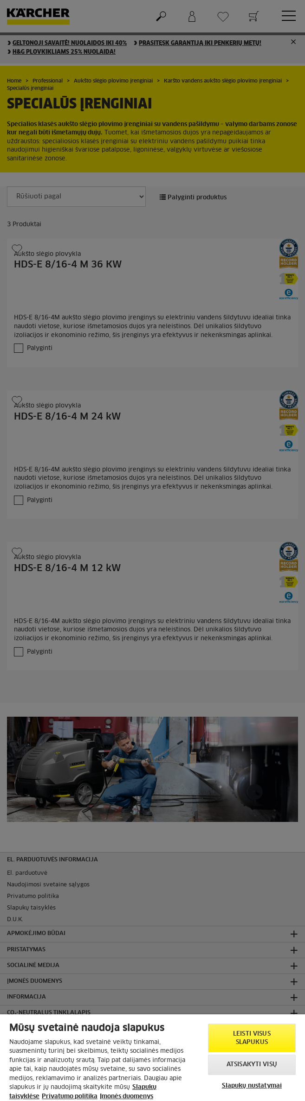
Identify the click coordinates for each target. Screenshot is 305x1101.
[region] (152, 1057)
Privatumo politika (69, 1097)
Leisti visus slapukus (252, 1038)
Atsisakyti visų (252, 1065)
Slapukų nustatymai (252, 1086)
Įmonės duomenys (126, 1097)
